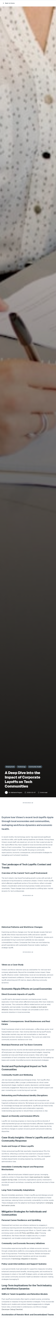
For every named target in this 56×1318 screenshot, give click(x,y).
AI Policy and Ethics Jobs (29, 1233)
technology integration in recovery (24, 1259)
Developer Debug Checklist (12, 1309)
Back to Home (9, 3)
